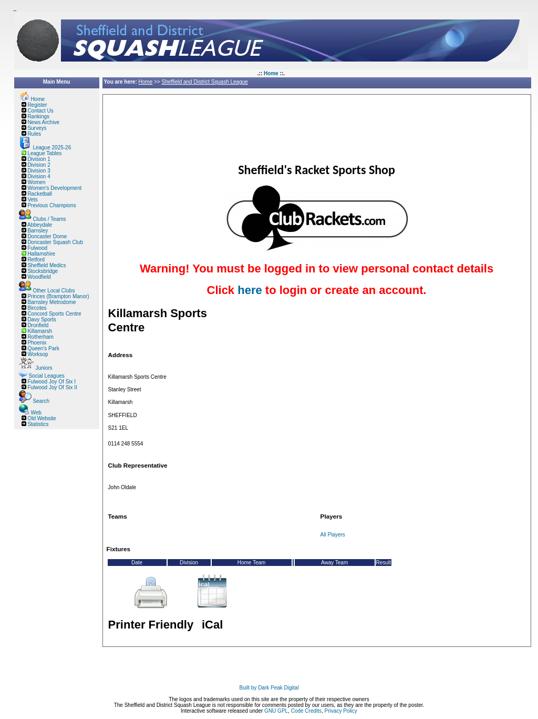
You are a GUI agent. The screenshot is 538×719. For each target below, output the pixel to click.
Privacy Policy (341, 711)
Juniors (43, 368)
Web (35, 413)
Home (271, 73)
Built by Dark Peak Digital (269, 688)
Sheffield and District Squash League (204, 82)
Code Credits (306, 711)
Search (41, 401)
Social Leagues (46, 376)
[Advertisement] (298, 122)
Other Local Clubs (54, 290)
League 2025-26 (52, 147)
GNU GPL (276, 711)
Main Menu (56, 82)
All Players (332, 535)
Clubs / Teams (49, 219)
